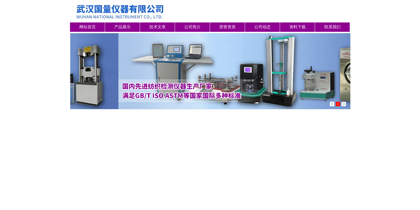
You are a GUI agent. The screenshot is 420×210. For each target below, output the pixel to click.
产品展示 (122, 27)
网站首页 (87, 27)
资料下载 (297, 27)
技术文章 (157, 27)
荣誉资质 (227, 27)
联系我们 (332, 27)
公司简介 (192, 27)
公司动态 (262, 27)
